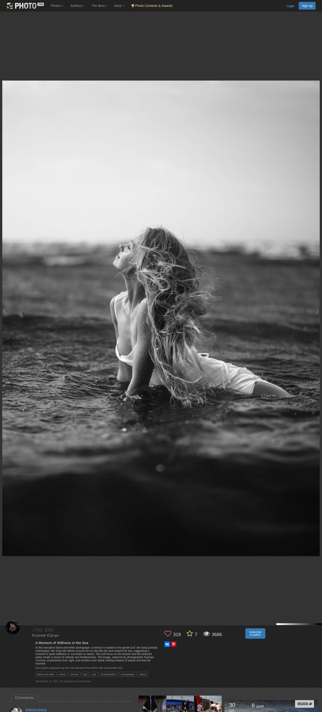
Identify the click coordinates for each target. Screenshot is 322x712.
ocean (62, 674)
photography (128, 674)
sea (94, 674)
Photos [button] (57, 5)
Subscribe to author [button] (255, 633)
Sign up (307, 5)
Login (290, 6)
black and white (46, 674)
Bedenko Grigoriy (36, 709)
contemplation (108, 674)
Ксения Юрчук (45, 635)
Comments (24, 698)
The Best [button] (99, 5)
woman (75, 674)
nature (142, 674)
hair (85, 674)
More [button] (119, 5)
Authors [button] (78, 5)
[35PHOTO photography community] (25, 6)
